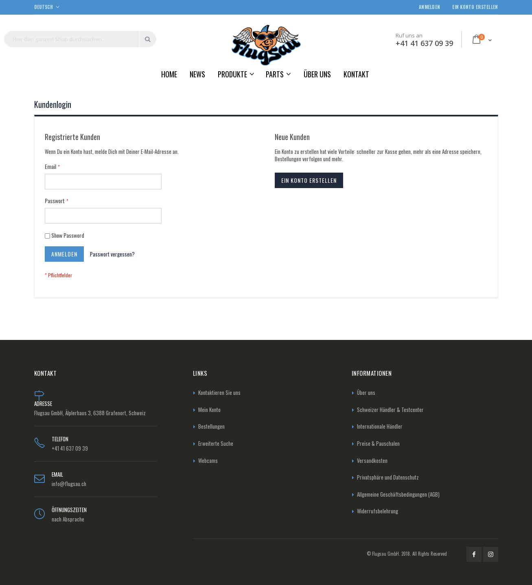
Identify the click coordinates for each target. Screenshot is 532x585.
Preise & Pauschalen (378, 443)
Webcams (208, 460)
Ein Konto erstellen (475, 7)
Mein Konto (209, 409)
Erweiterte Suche (215, 443)
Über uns (366, 392)
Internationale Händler (380, 426)
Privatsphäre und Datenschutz (388, 477)
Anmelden (429, 7)
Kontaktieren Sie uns (219, 392)
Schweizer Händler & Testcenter (390, 409)
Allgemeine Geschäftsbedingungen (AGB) (398, 494)
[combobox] (80, 39)
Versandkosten (372, 460)
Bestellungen (211, 426)
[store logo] (266, 45)
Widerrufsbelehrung (377, 511)
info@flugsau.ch (69, 484)
